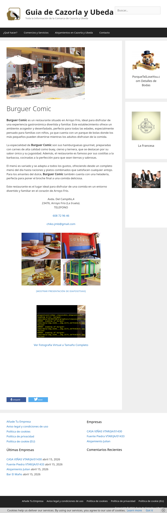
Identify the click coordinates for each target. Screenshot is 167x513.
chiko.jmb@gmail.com (61, 224)
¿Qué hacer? (10, 32)
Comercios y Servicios (36, 32)
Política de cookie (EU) (21, 441)
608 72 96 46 (61, 215)
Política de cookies (18, 431)
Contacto (104, 32)
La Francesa (146, 146)
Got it (149, 510)
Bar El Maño (14, 474)
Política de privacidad (20, 436)
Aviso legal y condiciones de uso (27, 426)
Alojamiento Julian (18, 469)
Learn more (134, 510)
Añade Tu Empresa (19, 421)
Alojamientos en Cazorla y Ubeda (74, 32)
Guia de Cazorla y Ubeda (69, 12)
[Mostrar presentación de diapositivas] (61, 291)
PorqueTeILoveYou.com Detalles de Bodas (146, 81)
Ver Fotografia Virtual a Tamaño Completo (61, 345)
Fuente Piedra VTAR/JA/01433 (25, 464)
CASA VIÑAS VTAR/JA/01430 (24, 459)
